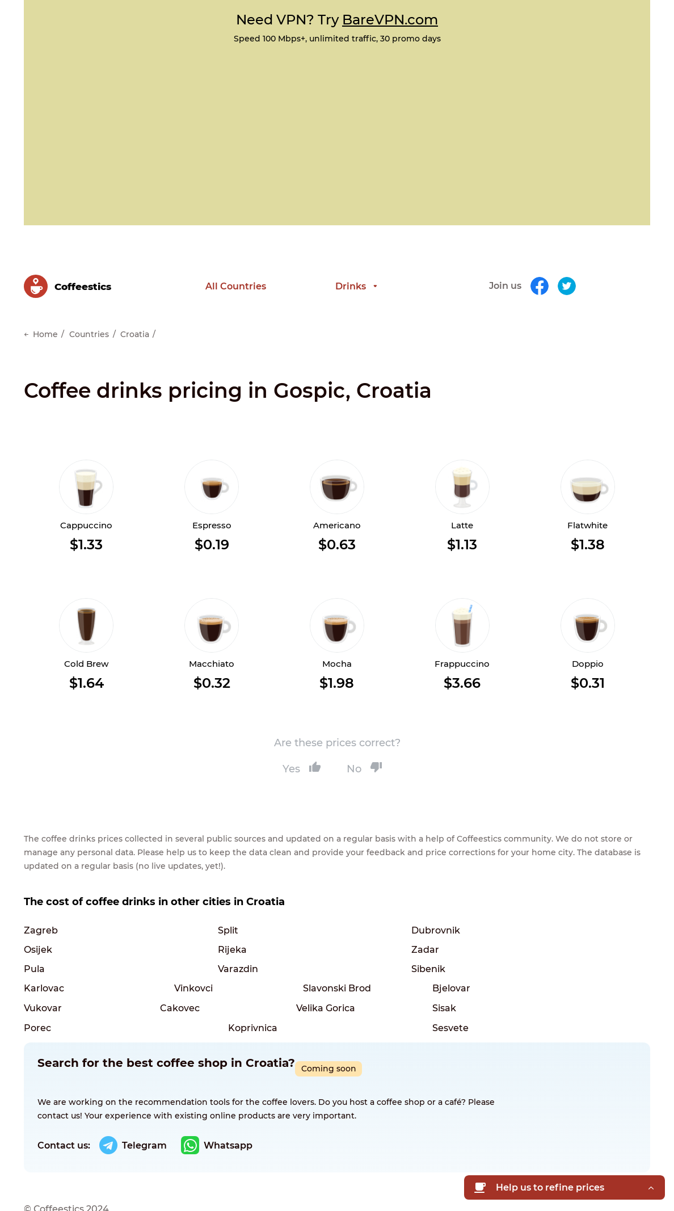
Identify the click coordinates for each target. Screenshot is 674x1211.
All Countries (235, 277)
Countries (89, 318)
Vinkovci (315, 953)
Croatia (134, 318)
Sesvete (450, 993)
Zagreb (41, 914)
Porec (173, 993)
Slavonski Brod (466, 953)
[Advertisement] (337, 128)
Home (45, 318)
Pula (306, 933)
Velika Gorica (461, 973)
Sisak (36, 993)
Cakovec (316, 973)
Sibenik (41, 953)
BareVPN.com (390, 19)
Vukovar (179, 973)
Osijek (446, 914)
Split (170, 914)
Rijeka (38, 933)
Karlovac (180, 953)
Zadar (174, 933)
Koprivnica (321, 993)
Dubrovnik (320, 914)
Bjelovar (43, 973)
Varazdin (452, 933)
